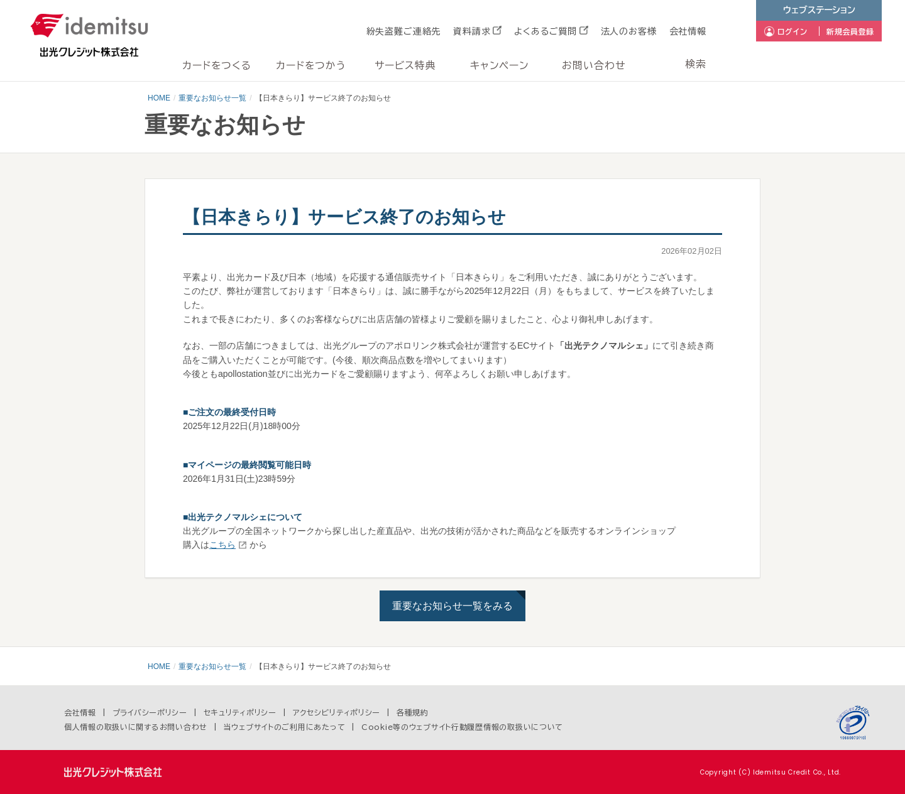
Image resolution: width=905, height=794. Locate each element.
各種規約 (413, 712)
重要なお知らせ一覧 (212, 98)
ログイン (792, 31)
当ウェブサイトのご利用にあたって (285, 727)
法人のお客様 (629, 31)
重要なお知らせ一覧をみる (452, 606)
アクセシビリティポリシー (337, 712)
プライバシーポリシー (149, 712)
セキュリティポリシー (240, 712)
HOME (159, 98)
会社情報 (687, 31)
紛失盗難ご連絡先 (403, 31)
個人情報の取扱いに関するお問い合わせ (135, 727)
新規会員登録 (850, 31)
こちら (222, 545)
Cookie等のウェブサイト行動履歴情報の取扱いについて (462, 727)
